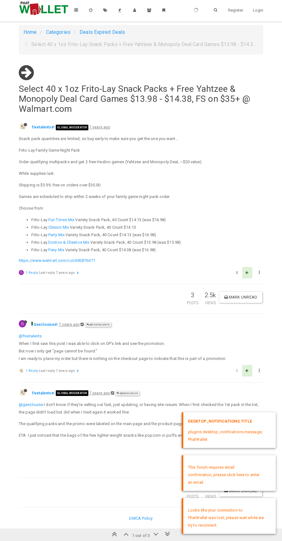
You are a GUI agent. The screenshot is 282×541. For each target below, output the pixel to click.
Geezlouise (44, 324)
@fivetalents (98, 324)
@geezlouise (31, 404)
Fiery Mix (56, 249)
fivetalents (41, 127)
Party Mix (56, 234)
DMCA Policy (141, 518)
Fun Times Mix (61, 219)
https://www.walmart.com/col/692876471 (57, 260)
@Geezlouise (127, 393)
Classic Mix (58, 227)
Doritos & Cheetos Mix (68, 242)
